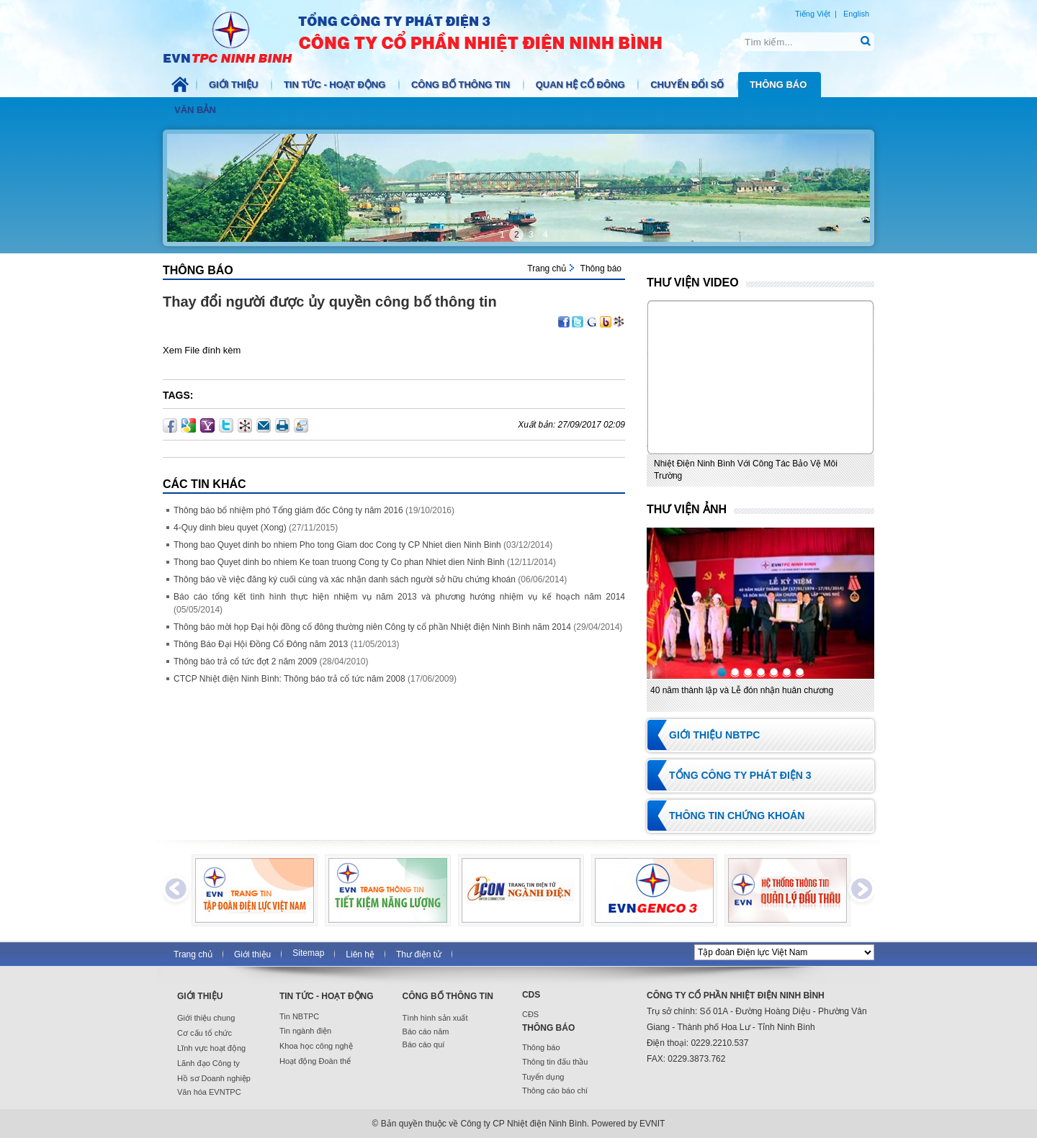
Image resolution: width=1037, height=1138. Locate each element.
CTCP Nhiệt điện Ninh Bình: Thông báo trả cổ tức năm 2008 (289, 679)
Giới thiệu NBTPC (714, 735)
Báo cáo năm (426, 1031)
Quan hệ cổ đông (582, 84)
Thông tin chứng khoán (736, 815)
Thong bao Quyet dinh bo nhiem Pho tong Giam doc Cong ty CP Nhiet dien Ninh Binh (337, 545)
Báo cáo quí (424, 1044)
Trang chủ (546, 268)
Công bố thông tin (462, 84)
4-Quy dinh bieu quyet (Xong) (230, 528)
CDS (531, 995)
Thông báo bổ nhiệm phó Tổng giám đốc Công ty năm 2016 (288, 510)
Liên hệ (360, 954)
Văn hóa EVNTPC (209, 1092)
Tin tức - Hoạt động (336, 84)
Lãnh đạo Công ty (208, 1063)
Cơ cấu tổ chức (204, 1033)
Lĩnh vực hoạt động (211, 1048)
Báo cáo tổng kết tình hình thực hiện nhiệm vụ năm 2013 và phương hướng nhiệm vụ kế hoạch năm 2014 (399, 597)
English (856, 13)
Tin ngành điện (305, 1030)
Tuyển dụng (543, 1076)
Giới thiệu (235, 84)
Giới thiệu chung (206, 1017)
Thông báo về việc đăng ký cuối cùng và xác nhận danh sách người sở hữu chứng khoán (345, 579)
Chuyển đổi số (688, 84)
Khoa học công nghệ (316, 1046)
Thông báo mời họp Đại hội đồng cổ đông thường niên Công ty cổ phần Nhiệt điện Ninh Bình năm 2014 (372, 627)
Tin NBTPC (299, 1016)
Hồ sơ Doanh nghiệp (214, 1078)
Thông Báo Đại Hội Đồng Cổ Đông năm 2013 (261, 644)
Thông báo (779, 84)
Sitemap (308, 953)
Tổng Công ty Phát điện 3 (740, 775)
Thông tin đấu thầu (555, 1061)
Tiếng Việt (812, 13)
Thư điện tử (418, 954)
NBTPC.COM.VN (428, 36)
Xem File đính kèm (202, 350)
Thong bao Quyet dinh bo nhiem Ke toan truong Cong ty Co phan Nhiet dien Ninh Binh (339, 562)
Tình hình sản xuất (435, 1017)
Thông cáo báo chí (555, 1090)
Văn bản (196, 109)
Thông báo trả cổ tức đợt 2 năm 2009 (245, 661)
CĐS (530, 1014)
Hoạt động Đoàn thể (315, 1061)
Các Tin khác (204, 484)
